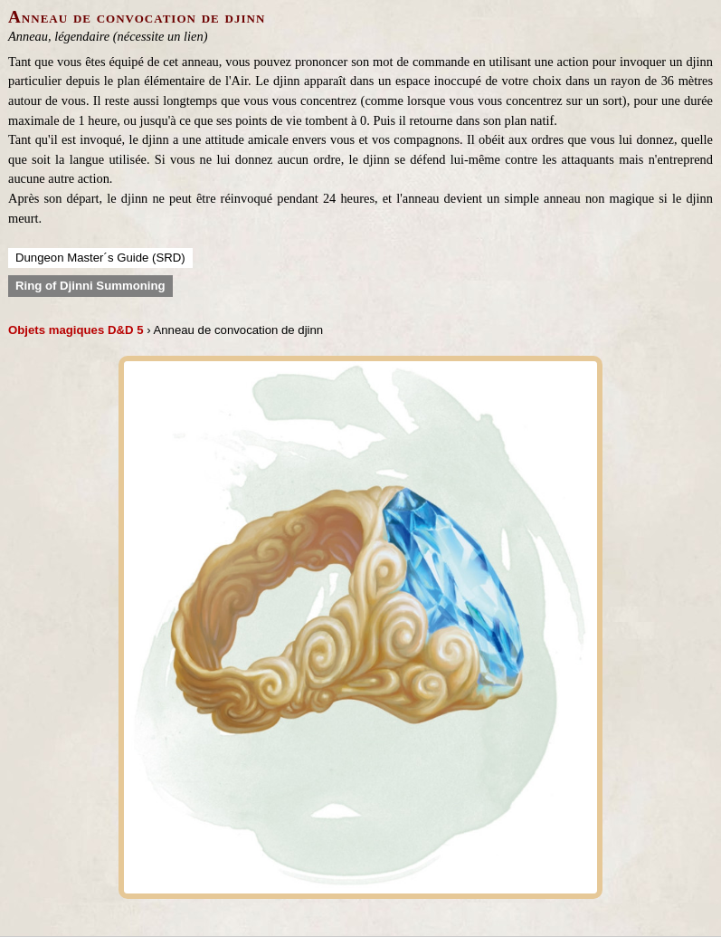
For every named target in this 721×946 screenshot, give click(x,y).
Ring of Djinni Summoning (90, 285)
